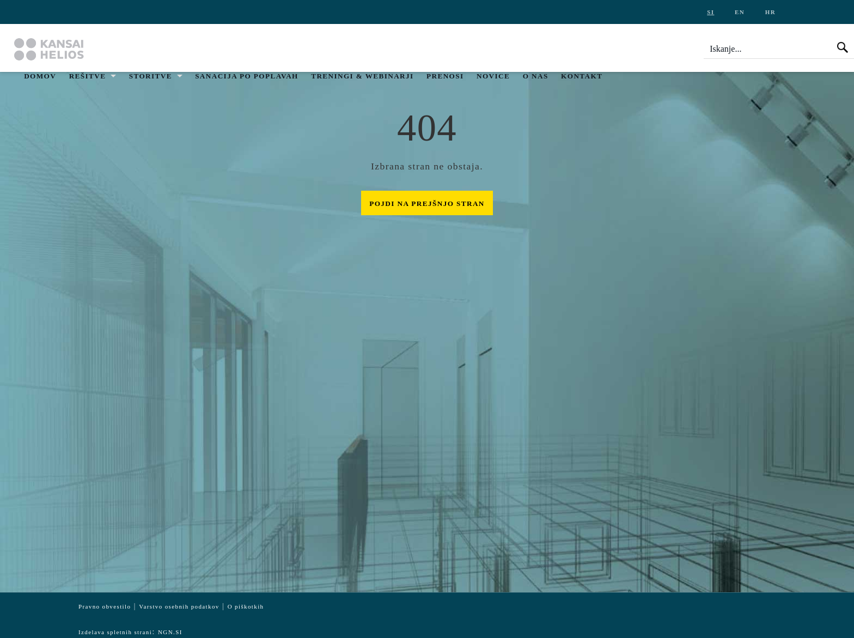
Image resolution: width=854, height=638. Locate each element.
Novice (493, 76)
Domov (40, 76)
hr (770, 12)
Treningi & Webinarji (362, 76)
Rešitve (87, 76)
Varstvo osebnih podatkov (179, 606)
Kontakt (581, 76)
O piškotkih (246, 606)
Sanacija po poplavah (246, 76)
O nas (535, 76)
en (740, 12)
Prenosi (445, 76)
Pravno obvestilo (104, 606)
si (710, 12)
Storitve (150, 76)
